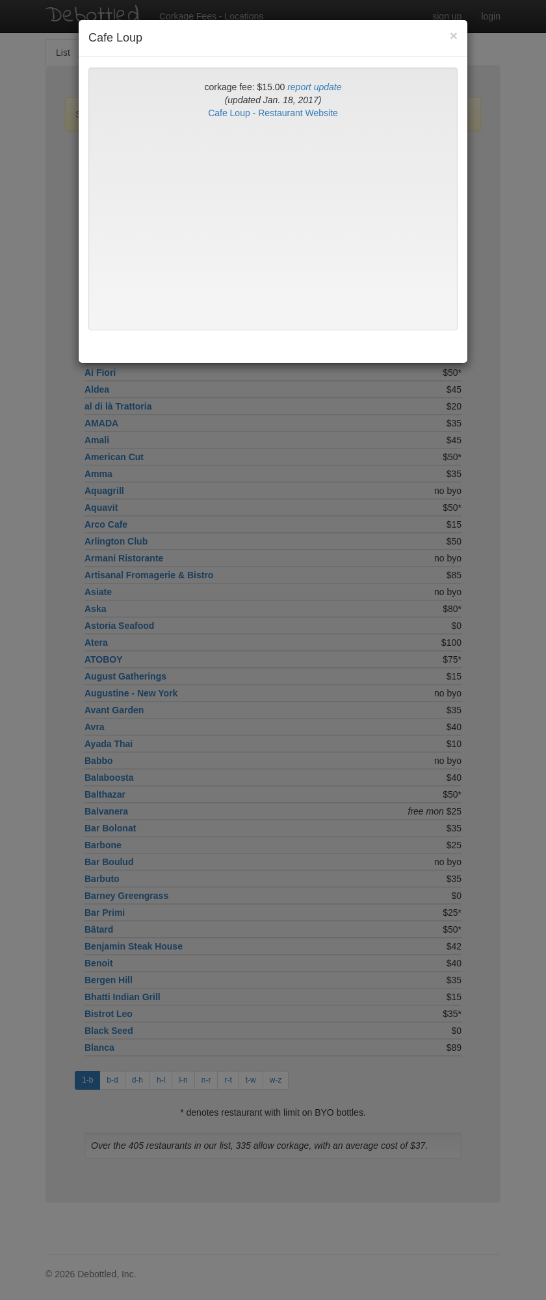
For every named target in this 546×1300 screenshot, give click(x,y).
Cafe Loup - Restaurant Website (273, 113)
